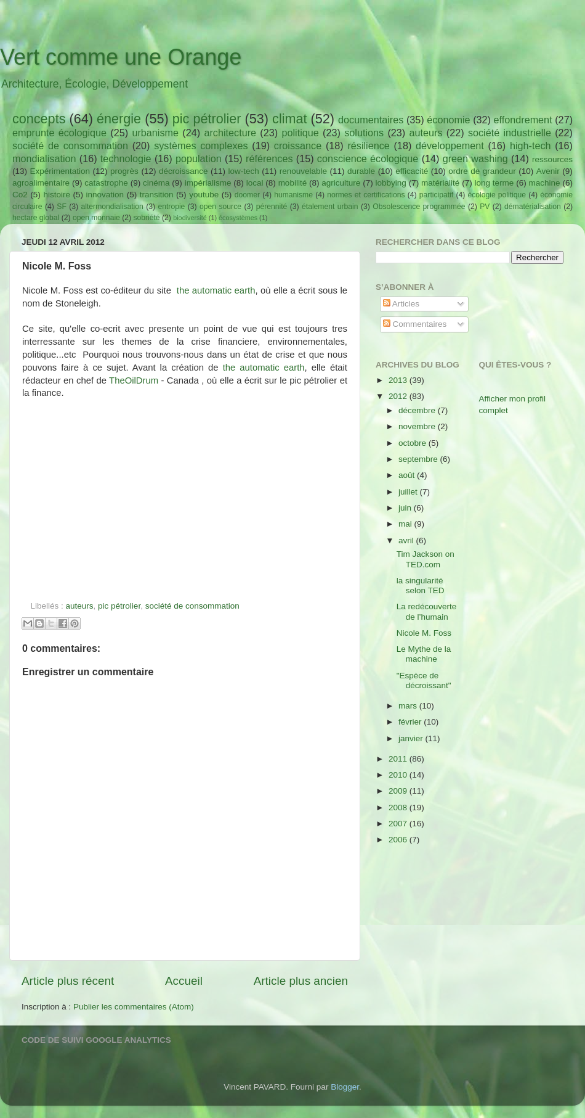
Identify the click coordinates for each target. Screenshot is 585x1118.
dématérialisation (532, 206)
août (407, 475)
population (199, 158)
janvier (412, 738)
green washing (475, 158)
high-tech (530, 145)
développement (450, 145)
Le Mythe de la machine (424, 654)
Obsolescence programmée (419, 206)
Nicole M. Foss (424, 633)
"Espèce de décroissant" (424, 680)
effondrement (523, 119)
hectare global (35, 217)
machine (544, 182)
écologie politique (496, 195)
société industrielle (509, 132)
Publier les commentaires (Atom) (133, 1006)
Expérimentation (60, 171)
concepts (38, 118)
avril (407, 540)
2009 (399, 790)
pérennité (272, 206)
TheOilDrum (133, 380)
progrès (124, 171)
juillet (409, 491)
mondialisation (44, 158)
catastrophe (106, 182)
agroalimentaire (41, 182)
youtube (204, 194)
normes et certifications (366, 195)
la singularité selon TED (421, 585)
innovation (105, 194)
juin (406, 507)
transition (157, 194)
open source (220, 206)
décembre (418, 410)
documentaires (370, 119)
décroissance (183, 171)
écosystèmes (238, 217)
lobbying (391, 182)
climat (289, 118)
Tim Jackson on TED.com (425, 559)
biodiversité (190, 217)
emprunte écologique (59, 132)
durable (361, 171)
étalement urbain (330, 206)
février (411, 721)
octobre (413, 443)
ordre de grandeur (482, 171)
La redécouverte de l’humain (427, 611)
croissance (297, 145)
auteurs (426, 132)
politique (299, 132)
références (269, 158)
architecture (230, 132)
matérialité (440, 182)
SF (62, 206)
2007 (399, 823)
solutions (364, 132)
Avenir (548, 171)
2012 (399, 396)
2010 (399, 774)
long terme (494, 182)
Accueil (184, 980)
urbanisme (155, 132)
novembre (418, 426)
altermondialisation (112, 206)
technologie (125, 158)
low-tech (243, 171)
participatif (436, 195)
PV (485, 206)
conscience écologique (368, 158)
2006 (399, 839)
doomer (247, 195)
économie (448, 119)
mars (408, 705)
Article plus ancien (301, 980)
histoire (56, 194)
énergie (119, 118)
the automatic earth (216, 290)
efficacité (411, 171)
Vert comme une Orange (120, 57)
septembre (419, 459)
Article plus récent (68, 980)
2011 (399, 758)
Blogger (345, 1086)
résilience (368, 145)
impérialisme (208, 182)
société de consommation (70, 145)
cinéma (156, 182)
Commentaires (415, 324)
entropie (171, 206)
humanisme (293, 195)
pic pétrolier (206, 118)
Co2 (20, 194)
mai (406, 523)
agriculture (340, 182)
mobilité (292, 182)
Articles (401, 303)
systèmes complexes (201, 145)
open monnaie (96, 217)
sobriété (146, 217)
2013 (399, 380)
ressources (552, 159)
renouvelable (303, 171)
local (255, 182)
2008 (399, 807)
